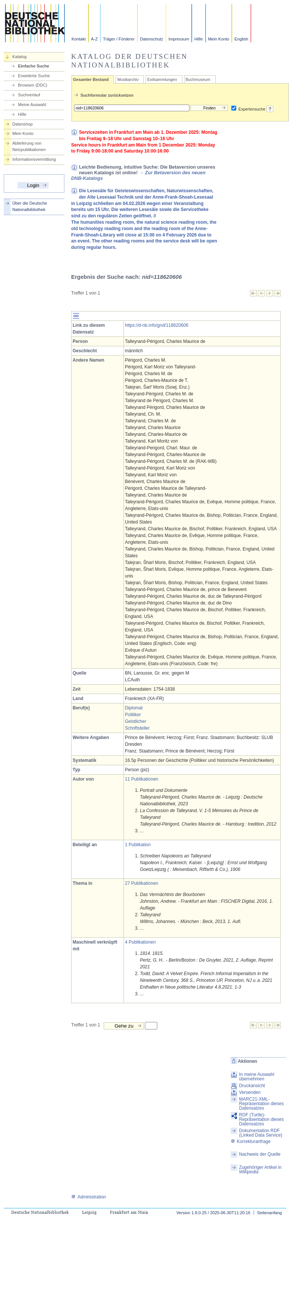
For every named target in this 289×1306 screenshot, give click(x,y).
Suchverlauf (29, 95)
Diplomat (134, 708)
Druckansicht (252, 1085)
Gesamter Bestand (91, 79)
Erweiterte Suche (34, 75)
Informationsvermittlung (34, 159)
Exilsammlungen (162, 79)
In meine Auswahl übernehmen (256, 1077)
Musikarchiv (128, 79)
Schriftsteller (137, 728)
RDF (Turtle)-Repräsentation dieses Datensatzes (261, 1119)
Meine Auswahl (32, 104)
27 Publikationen (141, 883)
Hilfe (198, 39)
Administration (88, 1197)
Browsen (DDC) (32, 85)
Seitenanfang (269, 1212)
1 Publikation (138, 844)
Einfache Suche (33, 66)
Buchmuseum (198, 79)
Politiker (133, 714)
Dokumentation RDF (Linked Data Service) (260, 1133)
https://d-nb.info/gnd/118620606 (156, 325)
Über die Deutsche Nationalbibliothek (29, 206)
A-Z (94, 39)
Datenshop (22, 124)
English (241, 39)
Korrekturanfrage (251, 1141)
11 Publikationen (141, 779)
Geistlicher (135, 721)
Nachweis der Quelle (260, 1154)
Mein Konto (218, 39)
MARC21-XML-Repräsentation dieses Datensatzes (261, 1104)
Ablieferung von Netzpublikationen (29, 146)
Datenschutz (151, 39)
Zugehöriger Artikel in (260, 1169)
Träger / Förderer (119, 39)
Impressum (178, 39)
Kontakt (79, 39)
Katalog (19, 56)
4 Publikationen (140, 942)
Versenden (250, 1092)
